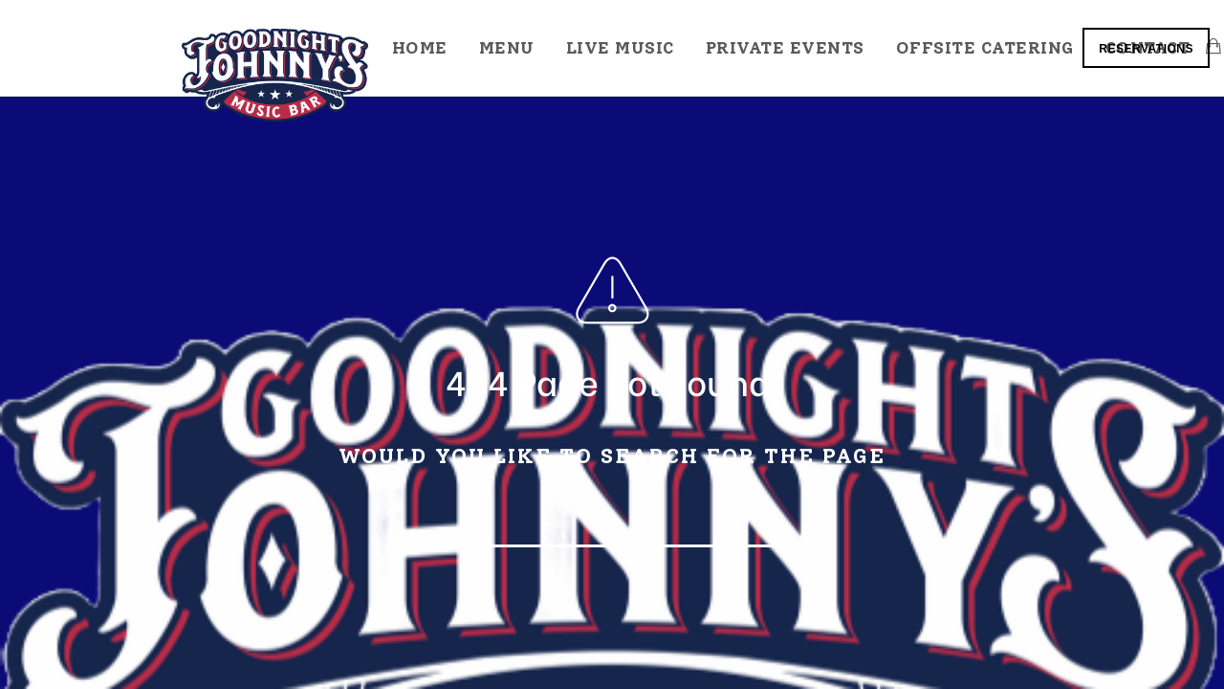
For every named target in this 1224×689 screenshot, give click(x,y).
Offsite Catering (985, 47)
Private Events (785, 47)
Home (420, 47)
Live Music (620, 47)
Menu (507, 47)
